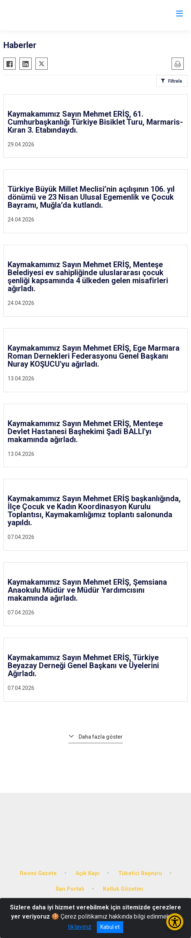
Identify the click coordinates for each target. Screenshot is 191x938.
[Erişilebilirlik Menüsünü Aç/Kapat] (174, 921)
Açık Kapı (87, 873)
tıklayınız (79, 926)
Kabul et (110, 927)
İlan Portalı (70, 889)
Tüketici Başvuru (140, 873)
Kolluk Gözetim (123, 889)
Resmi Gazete (38, 873)
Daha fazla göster (101, 737)
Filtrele (175, 81)
